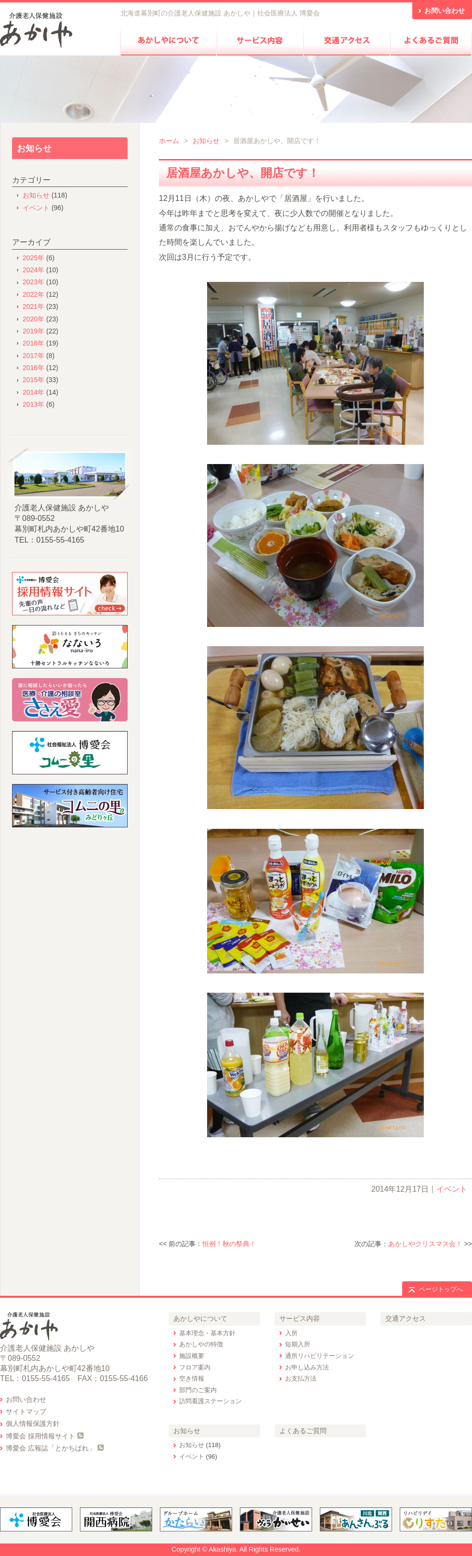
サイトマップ (26, 1411)
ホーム (169, 141)
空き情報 (191, 1378)
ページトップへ (441, 1289)
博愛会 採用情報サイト (40, 1436)
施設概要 (191, 1355)
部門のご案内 (198, 1390)
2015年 (33, 380)
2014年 (33, 392)
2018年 (33, 343)
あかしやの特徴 (201, 1344)
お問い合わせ (26, 1399)
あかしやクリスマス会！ (425, 1244)
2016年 (33, 368)
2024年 (33, 270)
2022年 (33, 294)
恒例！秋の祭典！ (229, 1244)
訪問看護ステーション (210, 1401)
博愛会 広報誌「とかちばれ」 (50, 1448)
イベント (451, 1189)
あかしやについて (200, 1318)
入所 (291, 1333)
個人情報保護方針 (33, 1423)
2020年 (33, 319)
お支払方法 (300, 1378)
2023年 (33, 282)
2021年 (33, 306)
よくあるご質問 (303, 1431)
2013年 (33, 404)
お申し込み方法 (307, 1367)
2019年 (33, 331)
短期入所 (297, 1344)
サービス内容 (299, 1318)
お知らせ (206, 141)
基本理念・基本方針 (207, 1333)
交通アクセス (405, 1318)
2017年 (33, 355)
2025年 (33, 258)
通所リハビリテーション (319, 1355)
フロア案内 (194, 1367)
